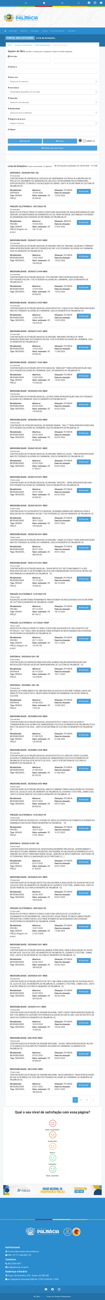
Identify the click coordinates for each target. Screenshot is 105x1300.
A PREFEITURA (13, 31)
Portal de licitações (42, 45)
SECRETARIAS (35, 31)
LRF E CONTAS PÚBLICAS (57, 31)
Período (12, 56)
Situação (12, 98)
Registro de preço (16, 119)
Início (10, 45)
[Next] (87, 1100)
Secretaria (13, 88)
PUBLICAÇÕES (72, 31)
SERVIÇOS (45, 31)
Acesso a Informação (23, 45)
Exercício (13, 77)
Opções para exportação (52, 148)
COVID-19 (90, 141)
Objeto (11, 129)
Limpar (60, 141)
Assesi (43, 1296)
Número (12, 67)
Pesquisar (25, 141)
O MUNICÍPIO (24, 31)
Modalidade (14, 109)
